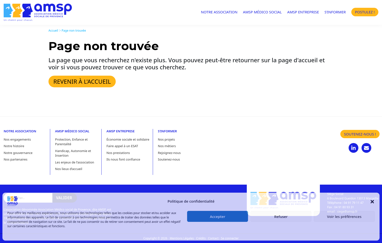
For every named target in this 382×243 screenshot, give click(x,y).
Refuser (280, 216)
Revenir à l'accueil (82, 81)
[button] (372, 201)
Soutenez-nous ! (360, 134)
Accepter (217, 216)
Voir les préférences (344, 216)
